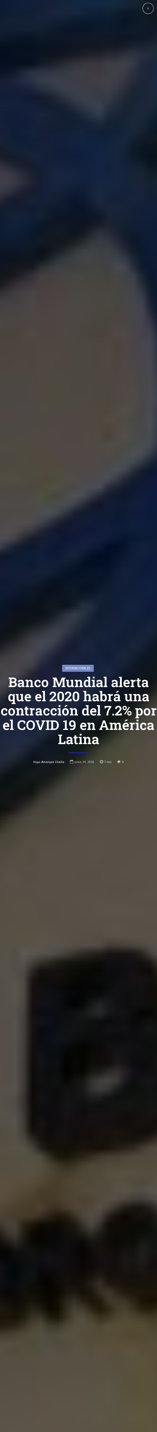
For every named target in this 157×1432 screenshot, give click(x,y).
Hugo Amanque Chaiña (48, 697)
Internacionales (77, 603)
